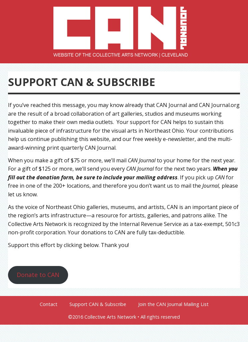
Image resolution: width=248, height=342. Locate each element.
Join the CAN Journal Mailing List (173, 304)
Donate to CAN (38, 275)
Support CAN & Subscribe (97, 304)
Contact (48, 304)
